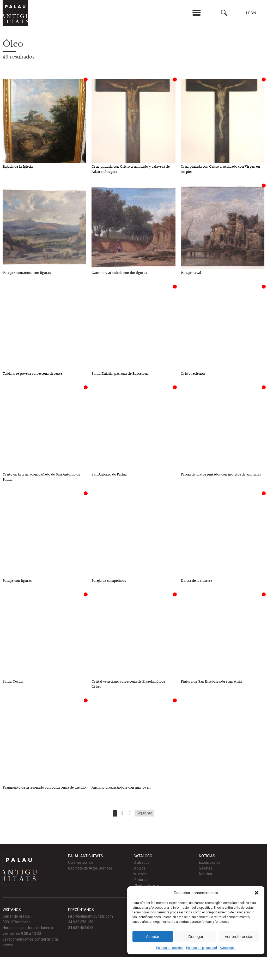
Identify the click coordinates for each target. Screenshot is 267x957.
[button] (256, 892)
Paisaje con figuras (17, 581)
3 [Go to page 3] (130, 813)
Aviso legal (227, 948)
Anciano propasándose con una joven (121, 787)
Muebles (141, 874)
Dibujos (139, 868)
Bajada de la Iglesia (18, 166)
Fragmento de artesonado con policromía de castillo (44, 787)
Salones (205, 868)
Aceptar (153, 936)
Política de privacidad (201, 948)
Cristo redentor (193, 373)
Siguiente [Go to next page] (144, 813)
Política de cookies (170, 948)
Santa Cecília (13, 681)
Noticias (205, 874)
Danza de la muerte (196, 581)
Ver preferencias (239, 936)
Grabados (141, 862)
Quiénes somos (81, 862)
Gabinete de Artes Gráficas (90, 868)
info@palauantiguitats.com (90, 916)
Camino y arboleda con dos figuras (119, 273)
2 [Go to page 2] (122, 813)
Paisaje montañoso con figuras (27, 273)
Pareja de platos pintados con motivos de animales (221, 474)
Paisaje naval (191, 273)
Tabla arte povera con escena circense (32, 373)
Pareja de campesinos (109, 581)
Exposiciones (209, 862)
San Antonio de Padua (109, 474)
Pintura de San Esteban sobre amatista (211, 681)
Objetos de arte (146, 885)
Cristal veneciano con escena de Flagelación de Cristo (128, 684)
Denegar (195, 936)
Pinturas (140, 880)
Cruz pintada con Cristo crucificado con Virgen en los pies (220, 169)
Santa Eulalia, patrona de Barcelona (120, 373)
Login (251, 13)
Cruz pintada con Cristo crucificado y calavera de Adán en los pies (131, 169)
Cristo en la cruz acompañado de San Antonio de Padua (41, 477)
